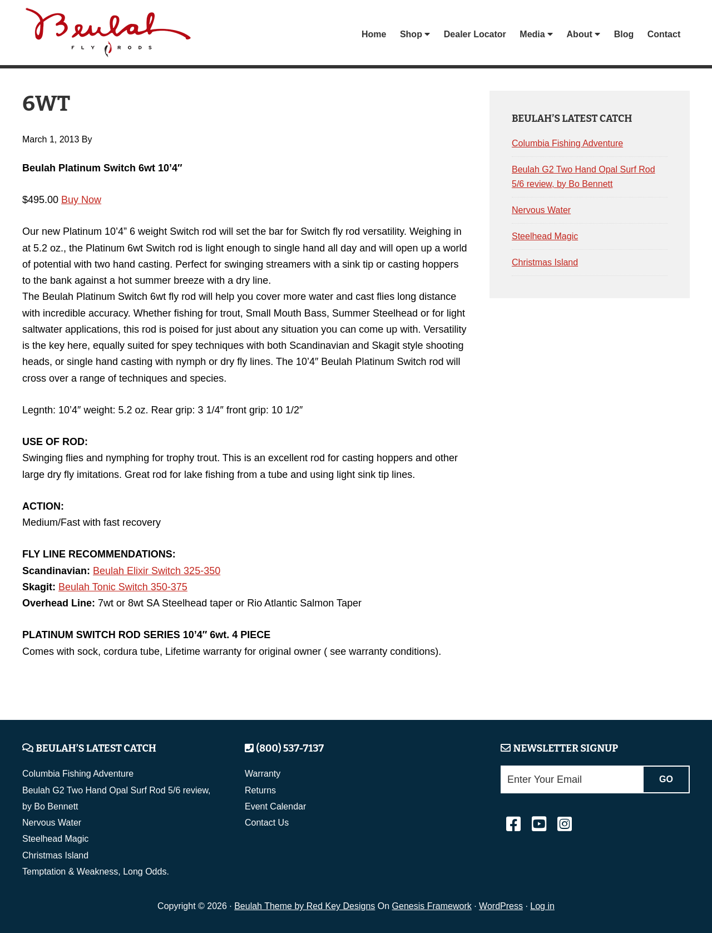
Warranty (262, 773)
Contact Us (267, 822)
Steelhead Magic (545, 236)
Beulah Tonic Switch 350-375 (122, 587)
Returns (260, 790)
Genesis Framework (432, 906)
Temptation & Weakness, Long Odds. (95, 871)
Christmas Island (545, 262)
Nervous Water (541, 210)
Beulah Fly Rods (110, 34)
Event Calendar (275, 806)
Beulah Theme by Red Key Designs (304, 906)
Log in (542, 906)
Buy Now (81, 199)
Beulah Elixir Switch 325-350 (156, 570)
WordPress (501, 906)
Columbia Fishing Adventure (567, 143)
